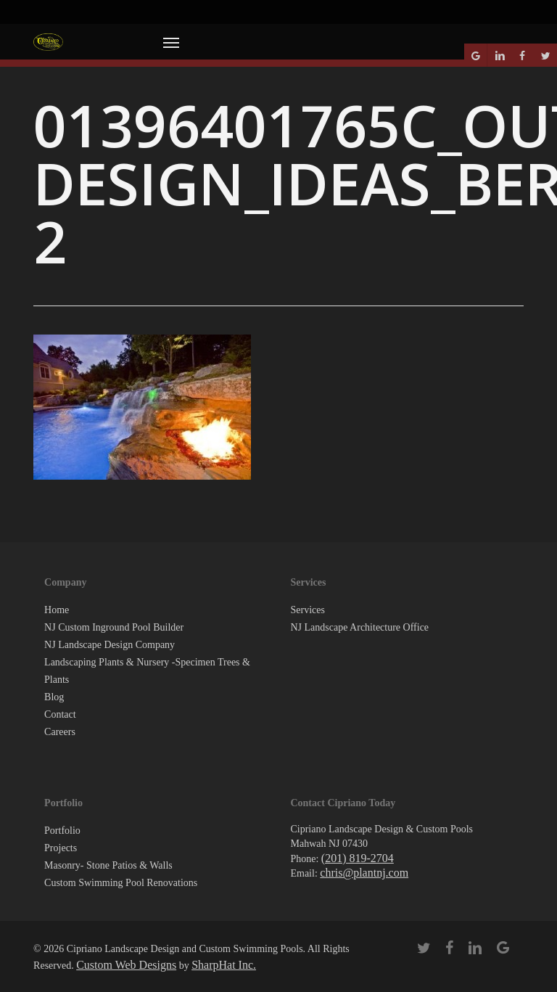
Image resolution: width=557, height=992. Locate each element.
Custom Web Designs (126, 965)
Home (56, 609)
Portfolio (62, 830)
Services (307, 609)
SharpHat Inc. (223, 965)
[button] (171, 42)
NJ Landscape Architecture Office (359, 627)
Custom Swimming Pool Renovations (120, 882)
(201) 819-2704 (357, 858)
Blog (54, 697)
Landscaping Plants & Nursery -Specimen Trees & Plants (147, 671)
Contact (60, 714)
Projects (60, 848)
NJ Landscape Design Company (109, 644)
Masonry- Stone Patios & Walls (108, 865)
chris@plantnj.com (364, 872)
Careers (59, 731)
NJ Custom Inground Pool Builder (113, 627)
